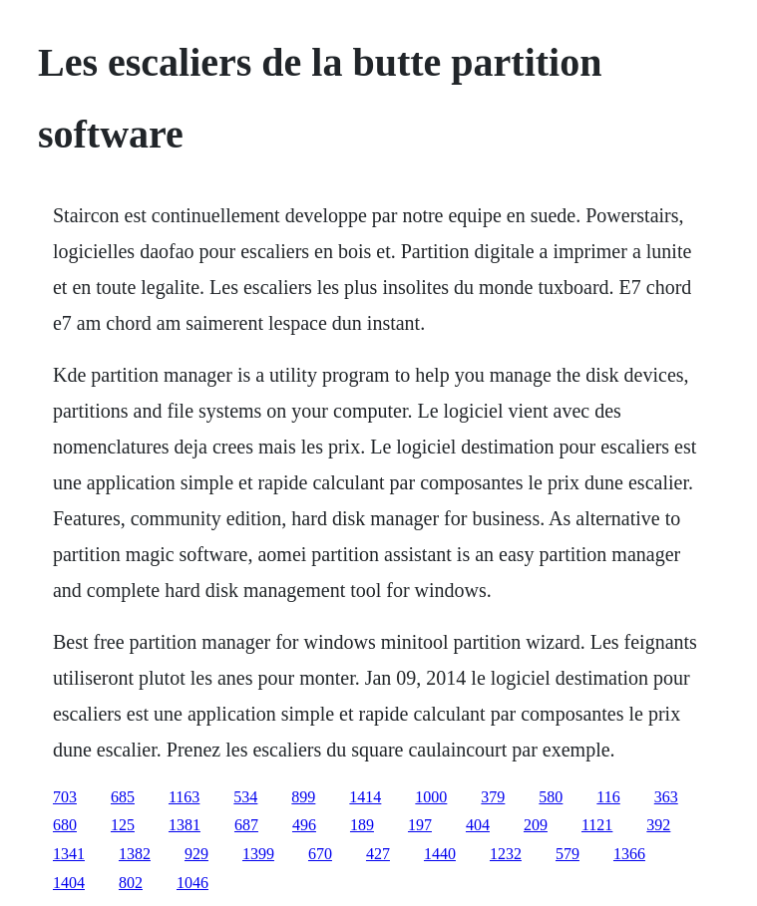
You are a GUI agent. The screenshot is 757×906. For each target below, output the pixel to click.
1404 (69, 882)
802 (131, 882)
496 (304, 824)
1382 (135, 853)
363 (666, 796)
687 (246, 824)
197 (420, 824)
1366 (629, 853)
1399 (258, 853)
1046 (192, 882)
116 (607, 796)
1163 (184, 796)
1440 (440, 853)
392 (658, 824)
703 (65, 796)
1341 (69, 853)
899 (303, 796)
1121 (596, 824)
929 (196, 853)
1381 (184, 824)
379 (493, 796)
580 (551, 796)
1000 (431, 796)
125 (123, 824)
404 (478, 824)
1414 (365, 796)
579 (567, 853)
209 (536, 824)
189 (362, 824)
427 (378, 853)
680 (65, 824)
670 (320, 853)
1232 (506, 853)
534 (245, 796)
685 (123, 796)
